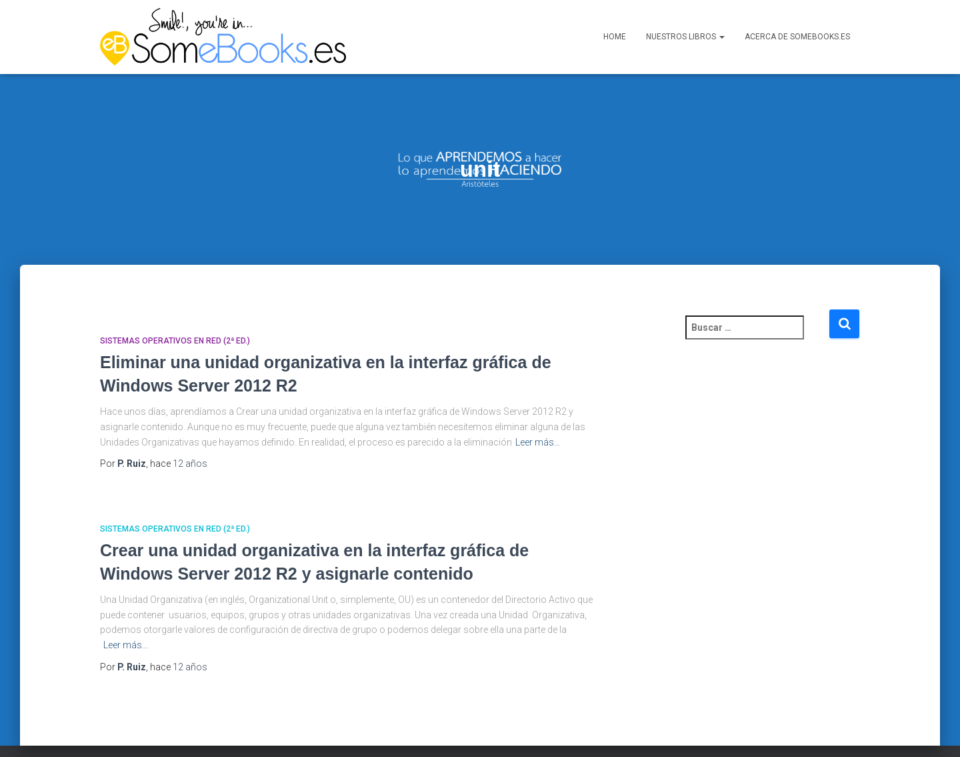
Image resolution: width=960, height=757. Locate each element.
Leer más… (537, 419)
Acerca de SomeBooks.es (797, 36)
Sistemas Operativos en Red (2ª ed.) (175, 318)
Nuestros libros (685, 36)
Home (614, 36)
